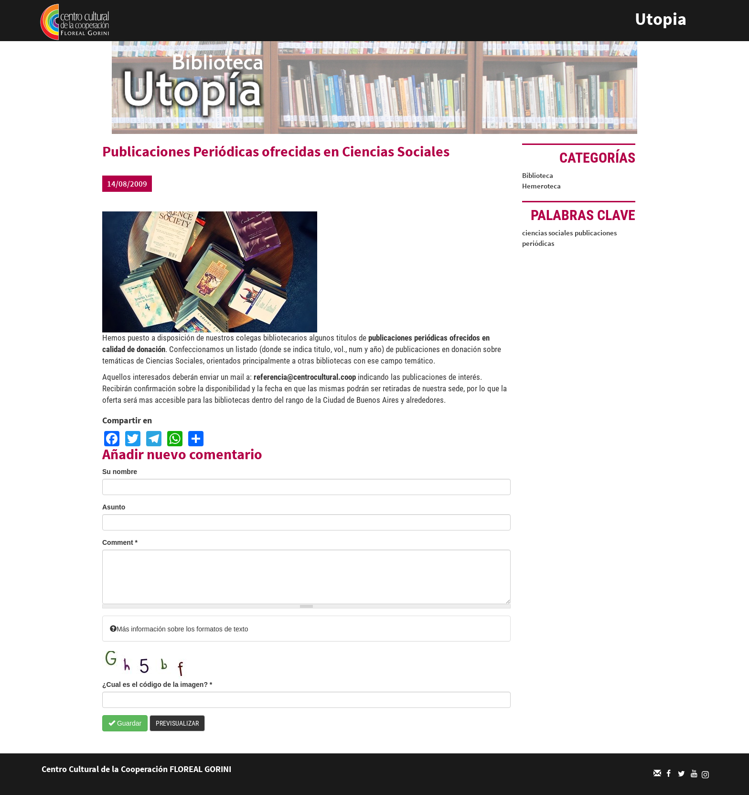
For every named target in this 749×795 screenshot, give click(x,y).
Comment (120, 542)
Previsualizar (177, 723)
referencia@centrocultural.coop (305, 377)
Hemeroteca (541, 185)
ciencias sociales (547, 232)
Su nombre (119, 471)
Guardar (124, 723)
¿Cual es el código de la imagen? (157, 684)
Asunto (113, 507)
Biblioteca (537, 175)
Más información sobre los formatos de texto (179, 629)
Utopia (660, 19)
